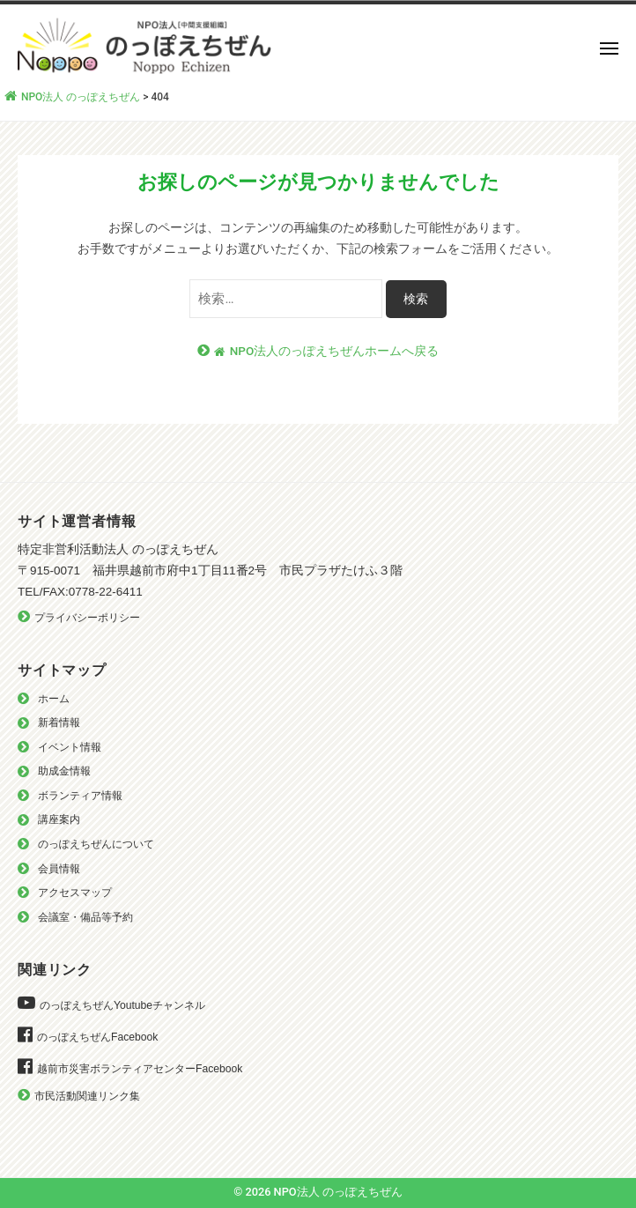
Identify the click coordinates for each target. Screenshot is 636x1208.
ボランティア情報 (80, 795)
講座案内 (59, 819)
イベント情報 (69, 747)
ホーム (54, 699)
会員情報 (59, 869)
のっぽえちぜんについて (96, 844)
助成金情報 (64, 771)
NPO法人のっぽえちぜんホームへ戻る (327, 351)
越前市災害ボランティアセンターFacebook (139, 1069)
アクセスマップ (75, 892)
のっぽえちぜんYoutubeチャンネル (122, 1005)
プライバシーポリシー (87, 617)
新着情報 (59, 722)
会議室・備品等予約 (85, 917)
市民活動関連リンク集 (87, 1096)
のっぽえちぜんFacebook (97, 1037)
